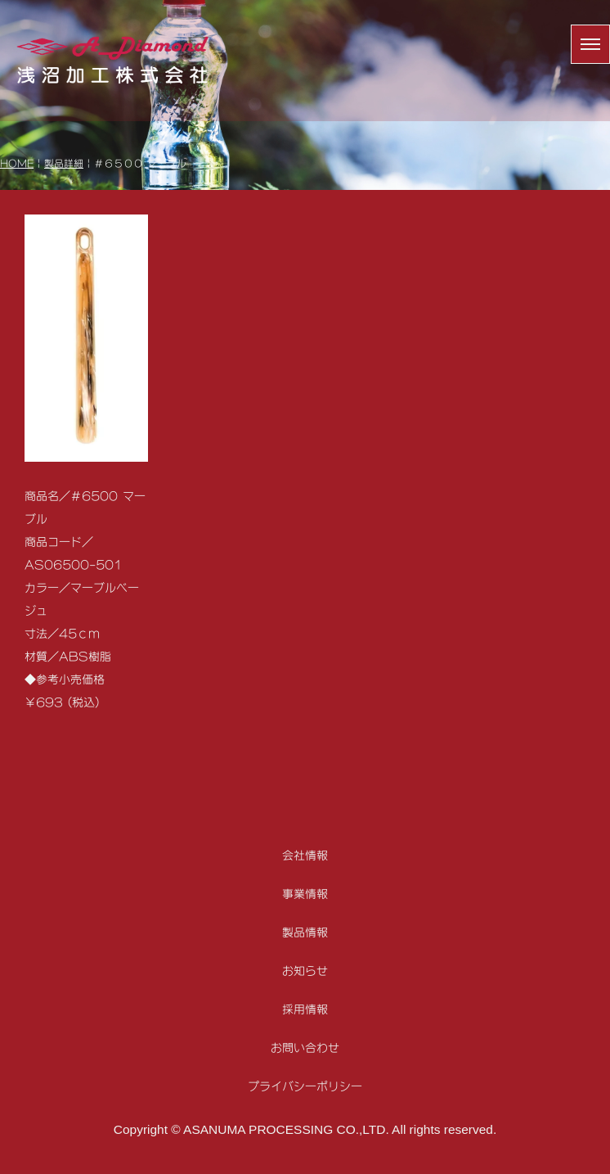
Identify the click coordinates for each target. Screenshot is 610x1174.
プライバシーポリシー (305, 1086)
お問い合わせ (305, 1047)
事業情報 (305, 893)
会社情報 (305, 855)
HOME (17, 163)
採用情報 (305, 1009)
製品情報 (305, 932)
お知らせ (305, 970)
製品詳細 (63, 163)
